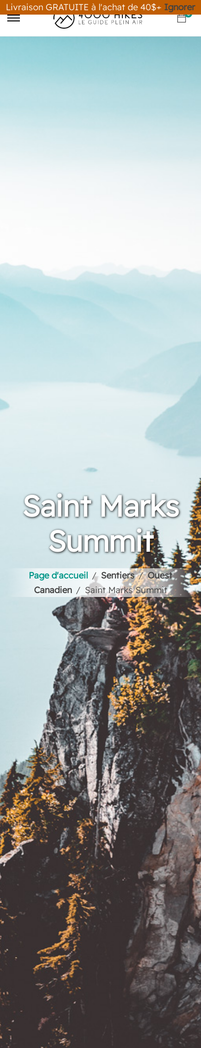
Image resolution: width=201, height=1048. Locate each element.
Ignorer (179, 7)
